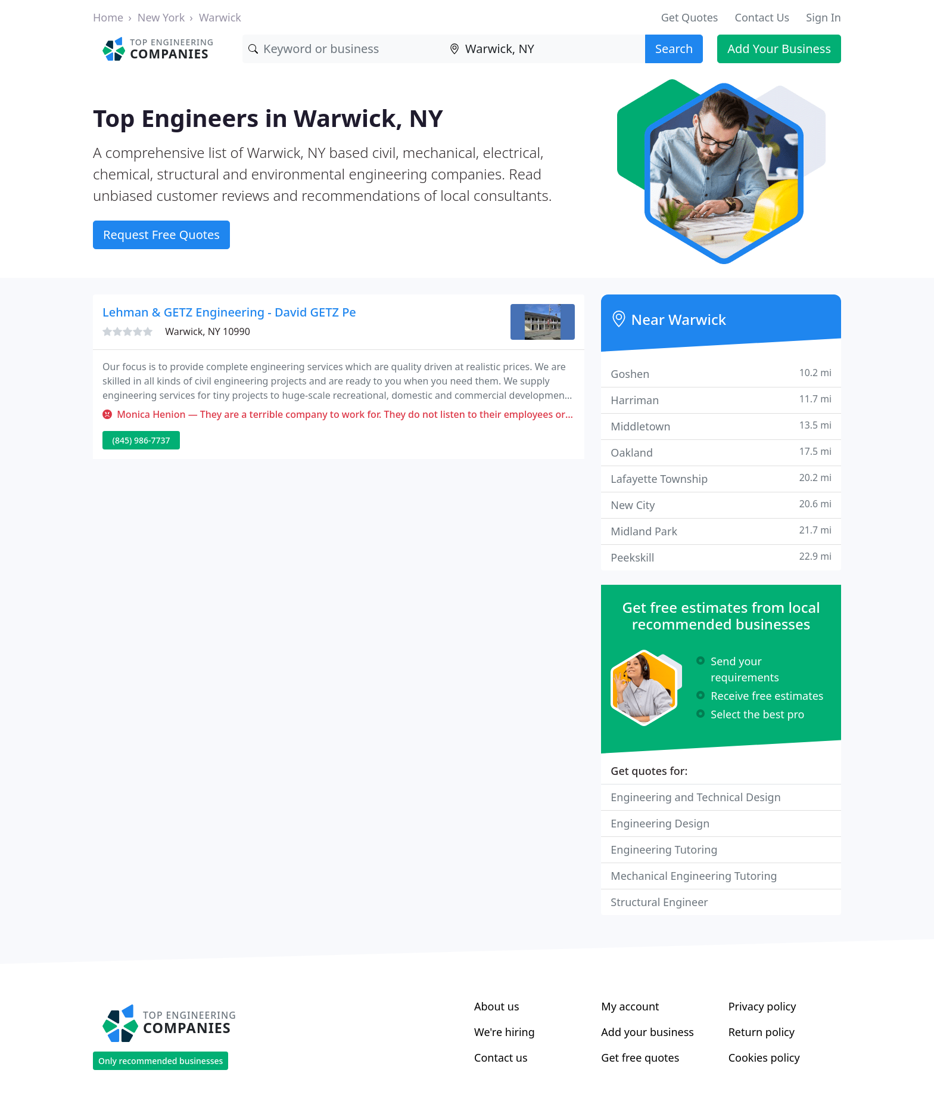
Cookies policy (764, 1057)
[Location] (544, 49)
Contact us (501, 1057)
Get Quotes (689, 17)
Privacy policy (762, 1006)
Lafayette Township (721, 478)
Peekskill (721, 557)
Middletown (721, 425)
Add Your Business (779, 49)
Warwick (220, 17)
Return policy (761, 1032)
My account (630, 1006)
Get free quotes (640, 1057)
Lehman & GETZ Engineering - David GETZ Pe (229, 312)
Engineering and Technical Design (695, 797)
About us (496, 1006)
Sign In (823, 17)
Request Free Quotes (161, 235)
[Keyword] (343, 49)
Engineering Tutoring (664, 849)
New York (161, 17)
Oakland (721, 452)
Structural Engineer (659, 902)
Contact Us (762, 17)
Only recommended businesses (160, 1060)
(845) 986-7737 (141, 440)
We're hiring (504, 1032)
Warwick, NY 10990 (207, 331)
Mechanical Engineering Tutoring (694, 876)
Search (674, 49)
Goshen (721, 373)
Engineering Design (660, 823)
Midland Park (721, 530)
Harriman (721, 399)
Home (108, 17)
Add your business (647, 1032)
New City (721, 504)
